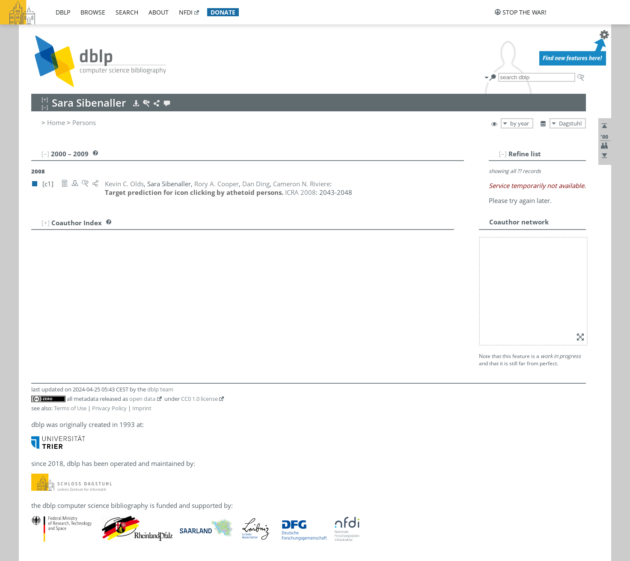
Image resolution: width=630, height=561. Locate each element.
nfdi (186, 12)
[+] (46, 222)
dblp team (160, 389)
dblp (63, 12)
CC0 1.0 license (199, 399)
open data (142, 399)
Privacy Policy (109, 408)
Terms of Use (70, 408)
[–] (503, 153)
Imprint (142, 408)
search (127, 12)
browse (92, 12)
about (159, 12)
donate (223, 12)
